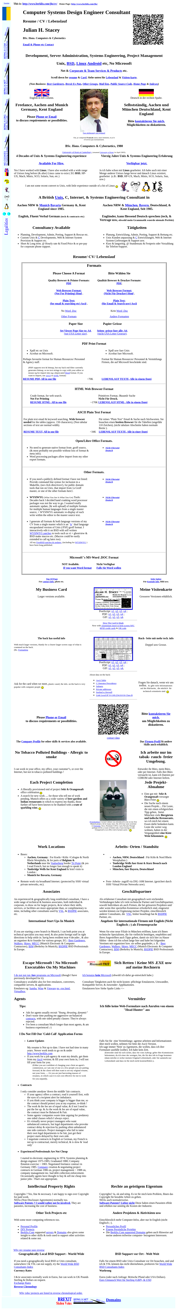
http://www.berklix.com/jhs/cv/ (39, 3)
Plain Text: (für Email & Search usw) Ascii (119, 302)
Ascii (40, 1059)
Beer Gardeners (55, 84)
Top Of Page (52, 579)
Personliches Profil (116, 1226)
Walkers (18, 943)
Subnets (99, 686)
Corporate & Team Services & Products (95, 70)
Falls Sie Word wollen (108, 567)
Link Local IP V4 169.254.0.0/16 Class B (114, 695)
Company (43, 1167)
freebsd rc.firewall (104, 692)
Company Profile (31, 741)
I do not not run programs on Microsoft (37, 975)
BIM (30, 946)
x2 (116, 611)
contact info (48, 581)
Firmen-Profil (153, 741)
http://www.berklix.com (39, 1053)
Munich (44, 205)
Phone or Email (56, 717)
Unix (59, 197)
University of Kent (107, 152)
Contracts (26, 1085)
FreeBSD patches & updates (48, 542)
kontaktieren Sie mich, (150, 121)
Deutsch (109, 450)
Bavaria (55, 205)
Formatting (23, 650)
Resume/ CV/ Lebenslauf (94, 257)
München (131, 205)
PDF (68, 283)
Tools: (55, 497)
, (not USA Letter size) (76, 332)
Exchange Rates (22, 1283)
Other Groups (90, 84)
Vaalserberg (57, 863)
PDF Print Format (94, 343)
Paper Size (76, 323)
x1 (112, 611)
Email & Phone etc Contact (38, 44)
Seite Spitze (156, 579)
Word (67, 373)
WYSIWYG (80, 542)
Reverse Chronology (25, 1286)
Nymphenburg (95, 822)
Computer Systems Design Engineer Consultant (76, 12)
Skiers (27, 943)
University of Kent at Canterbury (76, 152)
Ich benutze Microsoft (96, 975)
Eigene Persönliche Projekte (121, 1229)
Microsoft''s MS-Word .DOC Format (94, 557)
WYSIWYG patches (40, 533)
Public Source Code (121, 84)
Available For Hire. (51, 163)
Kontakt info (153, 581)
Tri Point (76, 863)
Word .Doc (71, 310)
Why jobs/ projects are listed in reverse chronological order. (51, 1293)
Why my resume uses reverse (28, 1250)
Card (84, 77)
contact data (113, 737)
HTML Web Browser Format (94, 389)
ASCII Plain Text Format (94, 412)
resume (73, 77)
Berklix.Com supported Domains (128, 1232)
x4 (124, 611)
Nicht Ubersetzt (112, 448)
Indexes (153, 84)
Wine (41, 988)
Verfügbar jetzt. (136, 163)
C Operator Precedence (106, 683)
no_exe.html (63, 988)
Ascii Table (101, 680)
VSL (61, 911)
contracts (30, 1018)
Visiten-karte (129, 77)
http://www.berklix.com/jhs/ (84, 4)
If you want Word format (77, 567)
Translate (6, 3)
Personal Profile (29, 1226)
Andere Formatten (119, 316)
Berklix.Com (27, 1232)
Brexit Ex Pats (73, 84)
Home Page (139, 84)
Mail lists (104, 84)
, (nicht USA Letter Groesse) (112, 332)
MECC (35, 943)
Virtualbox (19, 991)
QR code (122, 628)
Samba (33, 988)
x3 (120, 611)
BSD (70, 63)
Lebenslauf (112, 77)
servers (50, 1232)
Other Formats (69, 316)
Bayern (144, 205)
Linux (81, 63)
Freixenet (96, 826)
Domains (61, 1232)
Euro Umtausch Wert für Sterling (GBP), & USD (125, 1280)
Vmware (51, 988)
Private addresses (103, 689)
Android (94, 63)
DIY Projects (27, 1229)
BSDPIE (72, 911)
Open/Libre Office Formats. (94, 441)
